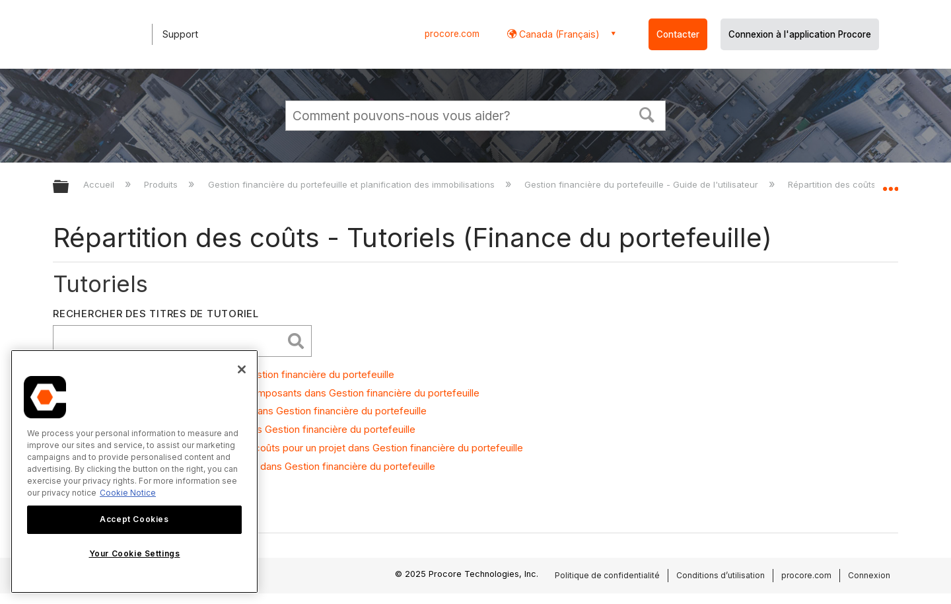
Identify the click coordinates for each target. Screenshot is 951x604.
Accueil (100, 184)
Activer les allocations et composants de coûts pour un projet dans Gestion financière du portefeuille (295, 447)
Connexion (869, 575)
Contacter (677, 34)
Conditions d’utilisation (720, 575)
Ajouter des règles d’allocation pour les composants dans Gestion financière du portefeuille (273, 393)
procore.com (452, 33)
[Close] (241, 369)
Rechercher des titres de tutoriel (156, 313)
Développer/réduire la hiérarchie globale (69, 187)
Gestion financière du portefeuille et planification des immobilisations (352, 184)
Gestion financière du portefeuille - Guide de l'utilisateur (642, 184)
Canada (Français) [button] (558, 34)
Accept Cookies (134, 519)
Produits (162, 184)
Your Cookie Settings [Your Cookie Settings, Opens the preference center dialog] (134, 553)
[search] (170, 340)
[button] (647, 113)
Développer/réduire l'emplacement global (890, 183)
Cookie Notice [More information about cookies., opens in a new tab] (128, 493)
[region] (134, 471)
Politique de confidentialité (607, 575)
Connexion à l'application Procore (799, 34)
